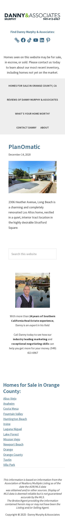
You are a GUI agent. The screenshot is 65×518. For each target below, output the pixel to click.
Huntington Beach (15, 419)
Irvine (6, 424)
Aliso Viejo (9, 398)
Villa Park (9, 465)
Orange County (13, 455)
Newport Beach (13, 444)
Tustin (7, 460)
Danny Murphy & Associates (32, 16)
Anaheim (9, 404)
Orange (8, 449)
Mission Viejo (11, 439)
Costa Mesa (11, 409)
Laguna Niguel (12, 429)
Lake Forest (11, 434)
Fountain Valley (13, 414)
